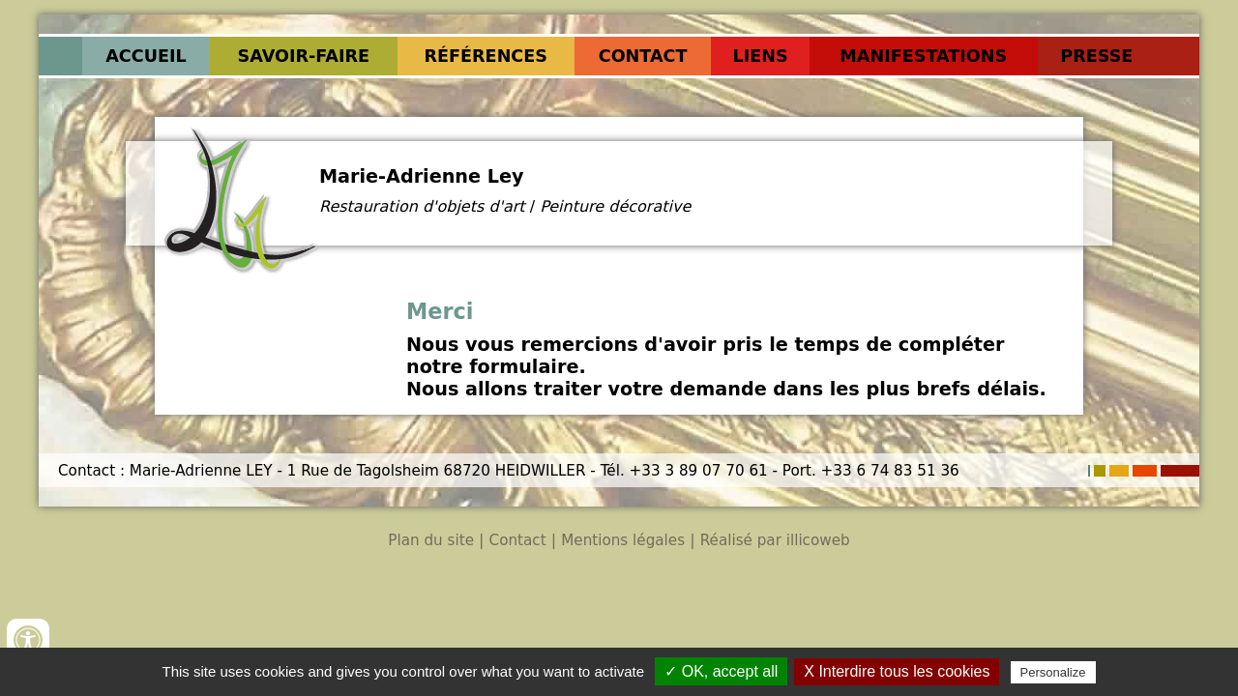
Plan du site (431, 540)
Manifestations (923, 56)
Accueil (146, 56)
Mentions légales (623, 540)
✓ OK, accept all (721, 671)
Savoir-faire (303, 56)
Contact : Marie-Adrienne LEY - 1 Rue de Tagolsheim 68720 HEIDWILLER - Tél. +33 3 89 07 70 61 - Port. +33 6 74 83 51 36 (508, 470)
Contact (643, 56)
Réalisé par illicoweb (775, 540)
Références (485, 56)
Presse (1096, 56)
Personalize (1053, 672)
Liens (760, 56)
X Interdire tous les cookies (896, 671)
